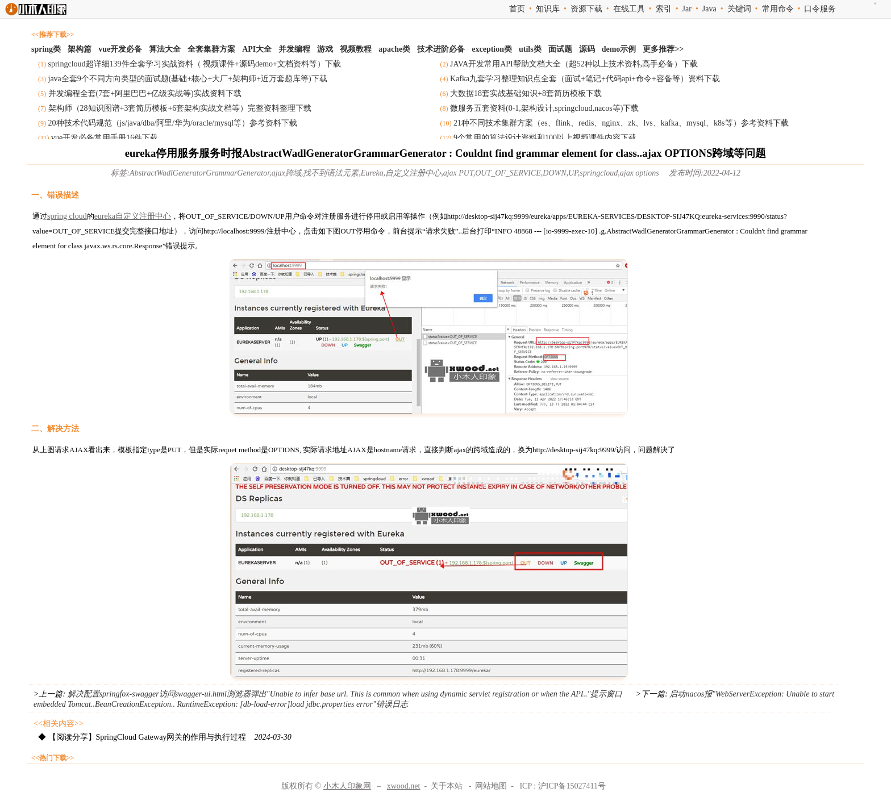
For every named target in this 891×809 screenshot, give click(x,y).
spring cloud (67, 216)
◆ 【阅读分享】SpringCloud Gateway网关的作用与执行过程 (165, 737)
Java (709, 9)
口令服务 (820, 9)
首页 (517, 9)
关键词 (739, 9)
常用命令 (778, 9)
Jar (687, 9)
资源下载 (586, 9)
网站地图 (491, 786)
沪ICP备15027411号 (572, 786)
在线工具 (629, 9)
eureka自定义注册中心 (132, 216)
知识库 (548, 9)
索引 (664, 9)
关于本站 (447, 786)
